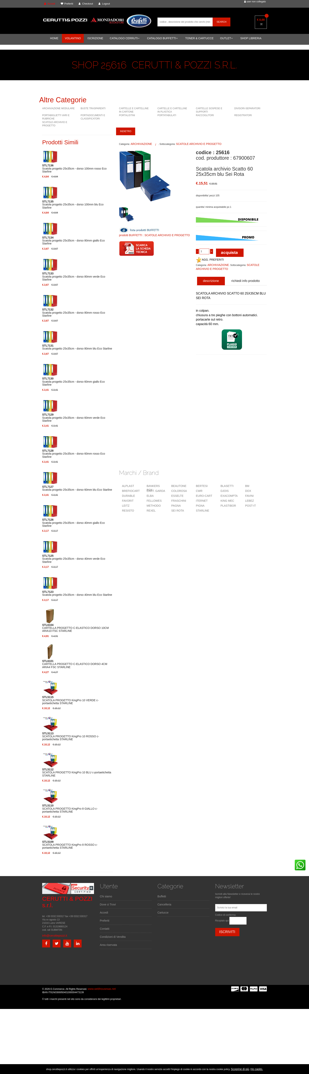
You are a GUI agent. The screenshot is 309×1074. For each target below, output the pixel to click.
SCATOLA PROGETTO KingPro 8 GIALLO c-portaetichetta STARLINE (70, 808)
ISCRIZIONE (95, 38)
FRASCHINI (178, 500)
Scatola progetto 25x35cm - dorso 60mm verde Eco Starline (73, 417)
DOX (248, 490)
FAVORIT (128, 500)
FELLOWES (154, 500)
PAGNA (176, 505)
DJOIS (225, 490)
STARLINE (202, 510)
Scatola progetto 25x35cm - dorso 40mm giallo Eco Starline (73, 522)
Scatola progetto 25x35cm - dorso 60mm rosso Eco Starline (73, 453)
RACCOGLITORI (205, 115)
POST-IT (250, 505)
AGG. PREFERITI (210, 259)
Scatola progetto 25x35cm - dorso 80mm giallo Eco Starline (73, 240)
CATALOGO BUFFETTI (162, 38)
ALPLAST (128, 486)
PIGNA (200, 505)
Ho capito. (256, 1069)
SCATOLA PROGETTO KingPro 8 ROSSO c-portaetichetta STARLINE (70, 844)
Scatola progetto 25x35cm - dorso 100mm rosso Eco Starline (74, 168)
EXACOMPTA (229, 495)
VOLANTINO (73, 38)
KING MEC (227, 500)
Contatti (104, 928)
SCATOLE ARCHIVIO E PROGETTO (198, 143)
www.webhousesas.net (102, 988)
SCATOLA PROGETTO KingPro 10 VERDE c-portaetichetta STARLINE (70, 700)
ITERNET (202, 500)
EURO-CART (204, 495)
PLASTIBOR (228, 505)
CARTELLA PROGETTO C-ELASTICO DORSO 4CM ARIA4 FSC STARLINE (74, 664)
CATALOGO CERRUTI (125, 38)
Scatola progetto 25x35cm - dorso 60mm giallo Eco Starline (73, 381)
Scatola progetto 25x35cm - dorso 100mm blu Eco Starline (72, 204)
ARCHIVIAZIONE (141, 143)
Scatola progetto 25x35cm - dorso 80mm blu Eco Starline (77, 347)
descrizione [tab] (211, 280)
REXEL (151, 510)
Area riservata (108, 944)
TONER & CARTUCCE (199, 38)
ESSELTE (177, 495)
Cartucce (162, 912)
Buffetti (161, 896)
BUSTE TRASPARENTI (93, 108)
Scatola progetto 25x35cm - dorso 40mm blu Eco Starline (77, 593)
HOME (54, 38)
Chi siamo (106, 896)
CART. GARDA (156, 490)
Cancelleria (164, 904)
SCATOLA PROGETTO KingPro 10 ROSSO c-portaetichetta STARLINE (70, 736)
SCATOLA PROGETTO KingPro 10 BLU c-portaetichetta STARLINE (76, 772)
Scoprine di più (240, 1069)
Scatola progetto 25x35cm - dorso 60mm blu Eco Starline (77, 488)
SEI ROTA (177, 510)
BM (247, 486)
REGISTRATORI (243, 115)
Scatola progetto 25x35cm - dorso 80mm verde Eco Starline (73, 276)
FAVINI (249, 495)
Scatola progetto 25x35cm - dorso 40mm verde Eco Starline (73, 558)
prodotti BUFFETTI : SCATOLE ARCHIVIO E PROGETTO (154, 235)
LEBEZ (249, 500)
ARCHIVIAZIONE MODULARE (58, 108)
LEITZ (125, 505)
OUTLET (226, 38)
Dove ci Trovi (108, 904)
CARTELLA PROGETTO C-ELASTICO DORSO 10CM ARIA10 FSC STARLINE (75, 628)
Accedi (104, 912)
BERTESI (202, 486)
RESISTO (128, 510)
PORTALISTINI (127, 115)
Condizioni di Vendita (113, 936)
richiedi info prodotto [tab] (245, 280)
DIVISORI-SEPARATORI (247, 108)
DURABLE (128, 495)
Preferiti (104, 920)
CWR (199, 490)
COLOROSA (179, 490)
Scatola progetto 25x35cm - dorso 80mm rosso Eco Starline (73, 312)
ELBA (150, 495)
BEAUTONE (178, 486)
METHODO (154, 505)
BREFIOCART (131, 490)
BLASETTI (227, 486)
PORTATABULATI (166, 115)
